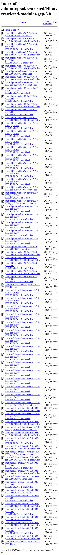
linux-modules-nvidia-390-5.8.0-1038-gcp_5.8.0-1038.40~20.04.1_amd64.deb (22, 433)
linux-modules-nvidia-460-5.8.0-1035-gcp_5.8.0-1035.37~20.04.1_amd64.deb (22, 458)
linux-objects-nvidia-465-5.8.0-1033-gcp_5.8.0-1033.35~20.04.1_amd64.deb (22, 67)
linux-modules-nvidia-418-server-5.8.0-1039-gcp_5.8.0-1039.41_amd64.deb (22, 403)
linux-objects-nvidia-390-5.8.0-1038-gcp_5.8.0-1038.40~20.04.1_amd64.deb (22, 253)
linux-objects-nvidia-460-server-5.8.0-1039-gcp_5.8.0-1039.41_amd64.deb (21, 83)
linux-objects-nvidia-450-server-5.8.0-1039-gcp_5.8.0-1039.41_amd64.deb (21, 188)
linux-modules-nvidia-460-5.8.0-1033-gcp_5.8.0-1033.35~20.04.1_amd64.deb (22, 504)
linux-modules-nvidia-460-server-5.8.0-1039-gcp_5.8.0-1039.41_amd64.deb (22, 453)
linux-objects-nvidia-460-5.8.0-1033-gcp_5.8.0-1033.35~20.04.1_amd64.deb (22, 118)
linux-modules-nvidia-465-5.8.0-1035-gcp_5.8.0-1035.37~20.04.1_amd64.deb (22, 523)
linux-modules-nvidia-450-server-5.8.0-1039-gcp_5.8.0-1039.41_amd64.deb (22, 428)
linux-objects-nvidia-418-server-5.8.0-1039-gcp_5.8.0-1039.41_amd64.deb (21, 202)
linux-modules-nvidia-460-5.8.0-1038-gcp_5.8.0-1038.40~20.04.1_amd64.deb (22, 422)
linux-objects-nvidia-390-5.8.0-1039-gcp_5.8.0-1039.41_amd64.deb (21, 247)
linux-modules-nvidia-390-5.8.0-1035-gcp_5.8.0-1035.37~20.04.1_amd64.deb (22, 537)
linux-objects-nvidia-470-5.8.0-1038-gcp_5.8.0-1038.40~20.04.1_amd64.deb (22, 39)
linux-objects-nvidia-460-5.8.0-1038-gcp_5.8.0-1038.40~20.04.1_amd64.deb (22, 78)
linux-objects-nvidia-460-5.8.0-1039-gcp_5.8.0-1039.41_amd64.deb (21, 72)
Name (23, 22)
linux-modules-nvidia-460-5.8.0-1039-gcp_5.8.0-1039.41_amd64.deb (22, 491)
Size (55, 22)
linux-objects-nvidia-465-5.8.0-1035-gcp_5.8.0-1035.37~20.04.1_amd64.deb (22, 53)
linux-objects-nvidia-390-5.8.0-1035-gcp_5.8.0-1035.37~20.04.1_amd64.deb (22, 272)
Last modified (47, 22)
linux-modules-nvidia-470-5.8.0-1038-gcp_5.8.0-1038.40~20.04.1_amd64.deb (22, 409)
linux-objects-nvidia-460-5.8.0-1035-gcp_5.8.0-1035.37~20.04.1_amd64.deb (22, 105)
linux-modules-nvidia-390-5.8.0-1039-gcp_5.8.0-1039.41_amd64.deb (22, 518)
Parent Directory (12, 30)
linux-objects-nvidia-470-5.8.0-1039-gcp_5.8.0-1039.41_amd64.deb (21, 34)
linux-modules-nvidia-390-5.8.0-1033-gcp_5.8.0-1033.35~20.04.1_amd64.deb (22, 472)
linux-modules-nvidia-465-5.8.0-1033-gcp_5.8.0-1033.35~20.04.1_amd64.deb (22, 447)
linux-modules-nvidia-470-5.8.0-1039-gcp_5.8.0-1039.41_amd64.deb (22, 477)
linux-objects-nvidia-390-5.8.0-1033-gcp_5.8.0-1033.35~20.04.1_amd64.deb (22, 258)
